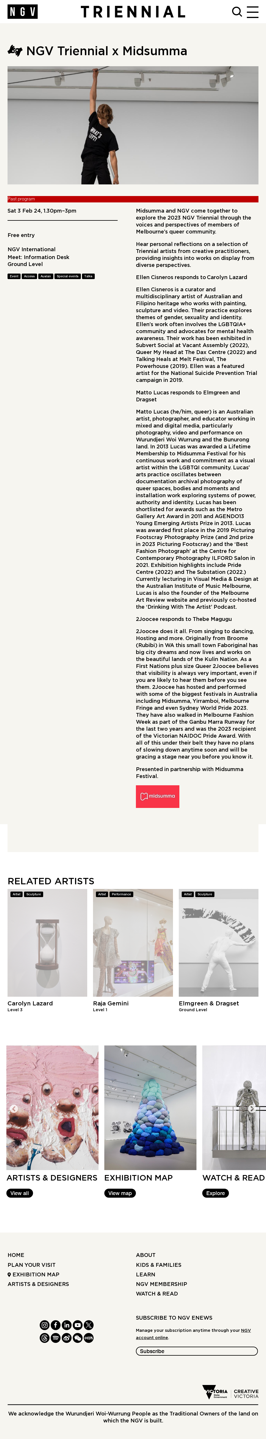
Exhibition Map (33, 1275)
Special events (68, 276)
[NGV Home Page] (23, 11)
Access (29, 276)
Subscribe (152, 1351)
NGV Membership (161, 1284)
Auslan (46, 276)
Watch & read (157, 1294)
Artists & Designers (38, 1284)
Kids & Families (158, 1265)
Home (16, 1255)
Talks (88, 276)
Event (14, 276)
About (146, 1255)
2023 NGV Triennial (193, 218)
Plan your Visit (32, 1265)
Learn (145, 1275)
